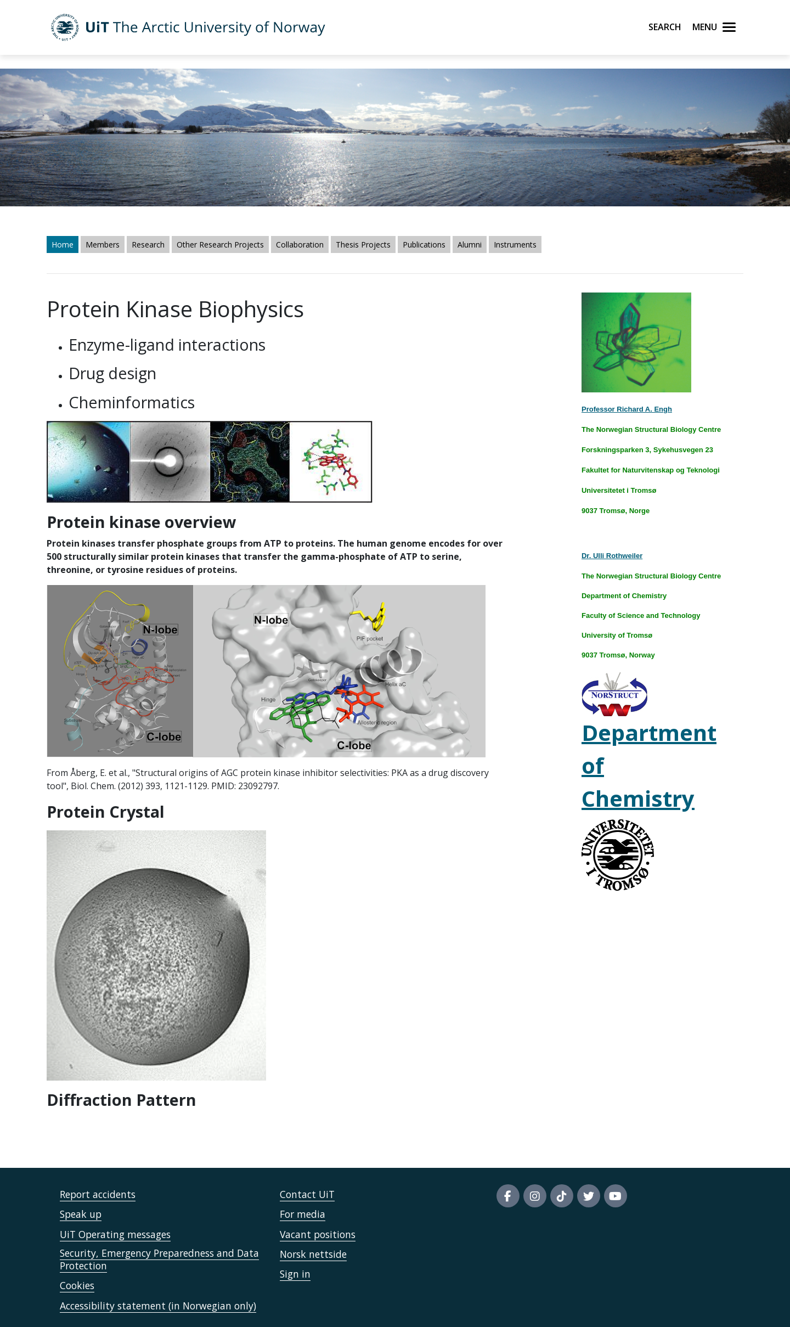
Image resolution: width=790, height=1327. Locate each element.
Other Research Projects (220, 244)
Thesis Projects (363, 244)
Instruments (515, 244)
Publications (424, 244)
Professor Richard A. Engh (627, 409)
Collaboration (300, 244)
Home (63, 244)
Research (148, 244)
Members (103, 244)
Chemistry (638, 798)
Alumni (470, 244)
